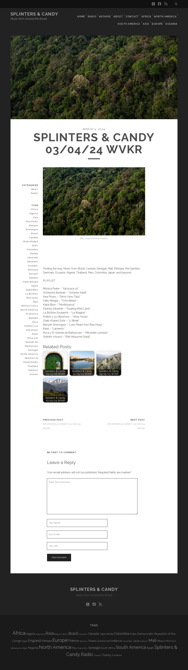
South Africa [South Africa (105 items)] (108, 640)
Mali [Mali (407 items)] (153, 633)
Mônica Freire (30, 294)
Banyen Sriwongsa (32, 220)
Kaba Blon (32, 278)
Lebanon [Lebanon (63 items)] (144, 634)
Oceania (171, 18)
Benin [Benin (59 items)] (65, 627)
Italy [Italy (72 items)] (130, 634)
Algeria (34, 206)
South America (128, 18)
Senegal (33, 335)
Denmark (33, 250)
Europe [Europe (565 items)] (60, 633)
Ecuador (33, 254)
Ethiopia (33, 258)
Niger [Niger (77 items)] (24, 641)
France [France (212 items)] (73, 633)
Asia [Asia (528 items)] (49, 626)
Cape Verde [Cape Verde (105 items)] (106, 626)
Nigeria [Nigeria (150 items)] (33, 640)
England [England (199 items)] (34, 633)
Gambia (34, 266)
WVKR (129, 666)
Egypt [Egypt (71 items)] (25, 634)
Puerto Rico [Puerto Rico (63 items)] (83, 641)
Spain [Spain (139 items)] (150, 640)
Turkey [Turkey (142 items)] (106, 647)
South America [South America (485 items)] (131, 640)
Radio (90, 14)
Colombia (33, 242)
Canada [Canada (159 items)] (93, 626)
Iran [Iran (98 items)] (120, 633)
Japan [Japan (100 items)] (136, 633)
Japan (35, 274)
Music (35, 182)
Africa (146, 14)
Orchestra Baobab (32, 304)
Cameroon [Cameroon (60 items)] (83, 627)
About (117, 14)
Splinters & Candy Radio (31, 345)
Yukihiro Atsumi (29, 355)
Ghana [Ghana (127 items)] (92, 633)
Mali (36, 290)
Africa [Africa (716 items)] (19, 626)
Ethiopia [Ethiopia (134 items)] (47, 633)
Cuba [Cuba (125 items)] (133, 626)
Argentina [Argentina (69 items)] (40, 627)
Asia (145, 18)
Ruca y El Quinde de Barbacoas (29, 329)
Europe (157, 18)
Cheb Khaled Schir (31, 236)
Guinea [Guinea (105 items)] (101, 633)
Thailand (33, 351)
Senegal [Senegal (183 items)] (94, 640)
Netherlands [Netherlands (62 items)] (16, 641)
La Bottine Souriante (32, 284)
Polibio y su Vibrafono (32, 317)
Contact (132, 14)
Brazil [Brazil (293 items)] (73, 626)
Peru (35, 311)
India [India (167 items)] (114, 633)
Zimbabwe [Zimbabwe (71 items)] (117, 648)
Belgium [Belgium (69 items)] (58, 627)
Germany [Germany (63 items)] (83, 634)
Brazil (35, 226)
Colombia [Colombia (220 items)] (121, 626)
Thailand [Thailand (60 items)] (97, 648)
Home (78, 14)
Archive (103, 14)
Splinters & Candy (34, 14)
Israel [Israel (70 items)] (125, 634)
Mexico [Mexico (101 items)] (161, 633)
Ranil (35, 323)
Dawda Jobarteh (29, 246)
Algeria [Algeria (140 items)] (30, 626)
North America (165, 14)
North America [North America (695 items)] (55, 640)
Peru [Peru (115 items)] (74, 640)
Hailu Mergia (31, 270)
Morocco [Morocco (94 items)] (171, 633)
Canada (34, 230)
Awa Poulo (32, 214)
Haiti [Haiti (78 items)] (108, 634)
